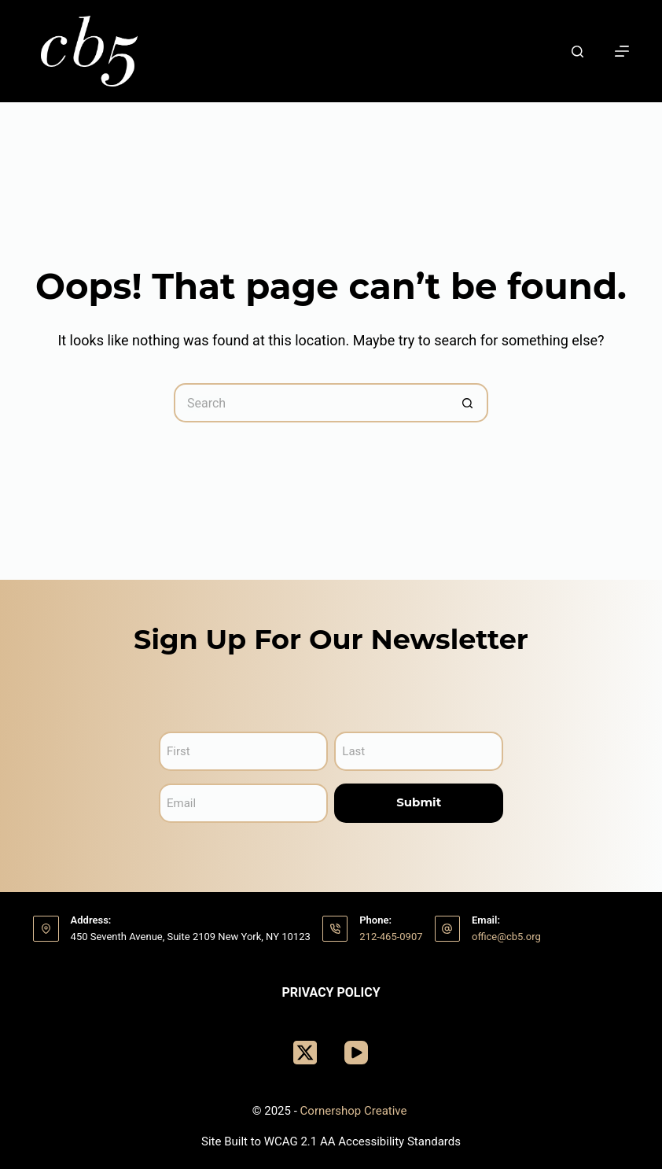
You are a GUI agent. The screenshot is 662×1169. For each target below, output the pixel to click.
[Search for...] (311, 402)
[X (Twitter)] (305, 1052)
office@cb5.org (506, 936)
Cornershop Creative (355, 1111)
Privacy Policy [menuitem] (330, 992)
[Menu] (622, 51)
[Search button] (468, 402)
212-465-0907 (390, 936)
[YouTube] (356, 1052)
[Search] (577, 51)
